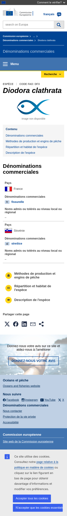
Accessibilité (11, 422)
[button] (7, 324)
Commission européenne (15, 36)
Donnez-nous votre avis (33, 361)
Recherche (59, 24)
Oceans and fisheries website (21, 385)
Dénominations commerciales (18, 40)
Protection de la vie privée (19, 416)
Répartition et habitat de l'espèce (26, 147)
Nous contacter (12, 411)
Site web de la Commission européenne (28, 441)
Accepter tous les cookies (32, 498)
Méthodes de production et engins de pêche (33, 141)
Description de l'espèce (20, 152)
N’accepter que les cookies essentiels (39, 507)
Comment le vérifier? (51, 2)
